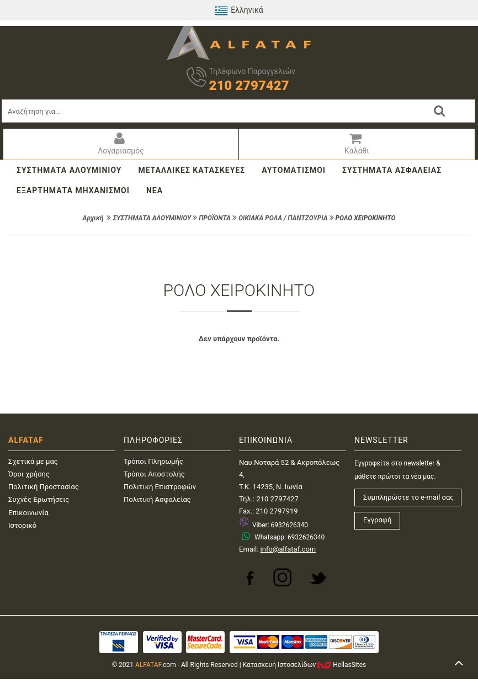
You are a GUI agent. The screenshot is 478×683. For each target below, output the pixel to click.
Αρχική (92, 218)
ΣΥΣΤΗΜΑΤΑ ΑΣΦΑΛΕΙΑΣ (392, 170)
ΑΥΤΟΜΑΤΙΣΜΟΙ (294, 170)
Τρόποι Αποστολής (154, 474)
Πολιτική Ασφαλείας (157, 499)
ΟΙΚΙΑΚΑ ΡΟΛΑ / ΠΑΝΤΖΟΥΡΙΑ (283, 218)
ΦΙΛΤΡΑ (239, 252)
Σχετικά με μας (33, 461)
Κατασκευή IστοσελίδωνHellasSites (305, 665)
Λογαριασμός (119, 143)
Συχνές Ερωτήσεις (38, 499)
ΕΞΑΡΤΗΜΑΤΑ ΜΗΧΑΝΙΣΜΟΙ (73, 190)
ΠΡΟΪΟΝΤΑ (215, 218)
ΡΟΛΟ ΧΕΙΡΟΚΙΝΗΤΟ (366, 218)
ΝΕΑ (154, 190)
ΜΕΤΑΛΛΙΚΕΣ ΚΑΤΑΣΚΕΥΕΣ (191, 170)
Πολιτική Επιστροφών (160, 487)
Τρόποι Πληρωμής (153, 461)
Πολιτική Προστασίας (43, 487)
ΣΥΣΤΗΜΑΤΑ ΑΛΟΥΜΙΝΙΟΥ (69, 170)
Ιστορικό (22, 525)
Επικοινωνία (28, 513)
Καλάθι (355, 143)
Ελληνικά (239, 10)
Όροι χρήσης (29, 474)
